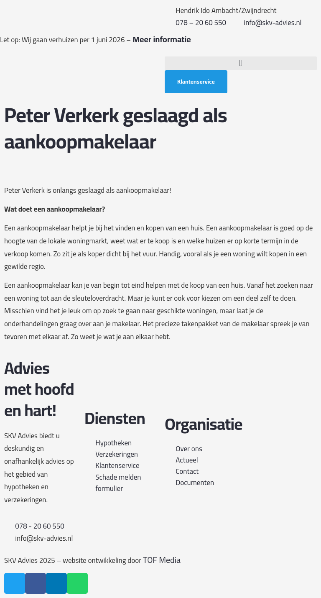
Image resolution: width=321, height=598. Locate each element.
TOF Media (162, 559)
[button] (241, 63)
